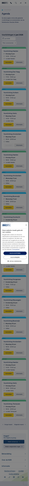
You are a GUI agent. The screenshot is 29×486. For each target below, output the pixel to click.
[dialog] (14, 243)
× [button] (26, 225)
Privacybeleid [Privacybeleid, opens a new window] (15, 249)
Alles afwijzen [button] (15, 257)
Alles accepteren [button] (15, 253)
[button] (14, 261)
